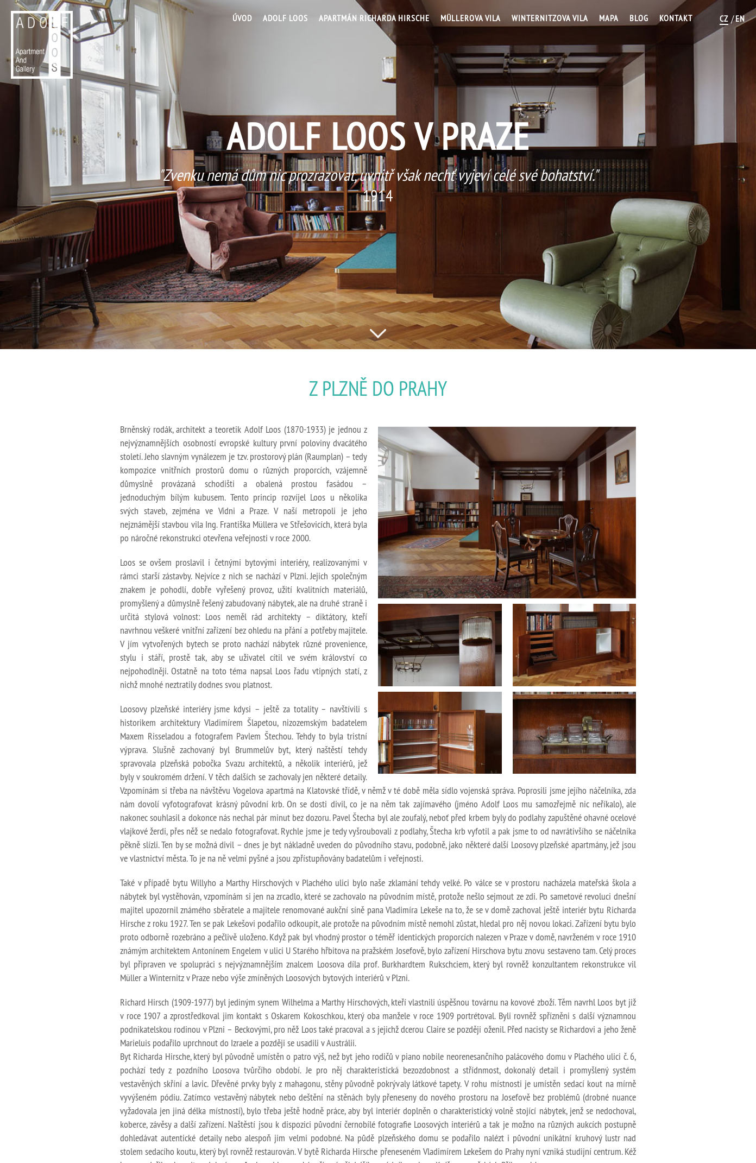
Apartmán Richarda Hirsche (374, 17)
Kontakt (675, 17)
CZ (724, 18)
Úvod (242, 17)
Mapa (609, 17)
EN (740, 18)
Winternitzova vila (550, 17)
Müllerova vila (470, 17)
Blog (638, 17)
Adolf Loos (285, 17)
